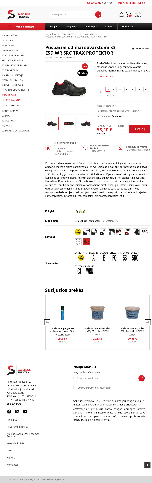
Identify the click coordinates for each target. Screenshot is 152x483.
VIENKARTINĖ (10, 70)
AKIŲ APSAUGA (10, 50)
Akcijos (53, 26)
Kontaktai (127, 26)
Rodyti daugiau (104, 77)
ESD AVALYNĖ (13, 100)
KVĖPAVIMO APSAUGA (14, 65)
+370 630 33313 (93, 2)
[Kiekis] (123, 131)
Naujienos (71, 26)
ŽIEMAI (6, 115)
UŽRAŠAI (7, 125)
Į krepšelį (139, 129)
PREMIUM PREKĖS (12, 85)
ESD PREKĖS (9, 95)
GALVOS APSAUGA (12, 60)
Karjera (109, 26)
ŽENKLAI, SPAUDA (12, 80)
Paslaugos (91, 26)
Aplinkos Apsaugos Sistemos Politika (23, 435)
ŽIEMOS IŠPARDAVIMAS (15, 130)
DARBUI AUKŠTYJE (12, 75)
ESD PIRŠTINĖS (13, 105)
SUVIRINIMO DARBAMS (15, 90)
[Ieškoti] (75, 14)
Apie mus (12, 419)
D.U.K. (10, 450)
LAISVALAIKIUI (10, 110)
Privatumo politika (17, 427)
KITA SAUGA (9, 120)
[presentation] (47, 323)
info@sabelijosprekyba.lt (131, 2)
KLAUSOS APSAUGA (13, 55)
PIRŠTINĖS (8, 45)
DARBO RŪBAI (10, 35)
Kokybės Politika (16, 443)
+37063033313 (97, 151)
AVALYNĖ (7, 40)
